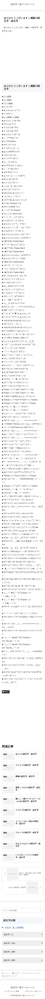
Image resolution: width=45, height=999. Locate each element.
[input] (22, 910)
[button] (41, 910)
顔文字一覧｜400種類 (14, 927)
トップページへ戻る (11, 991)
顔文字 (6, 692)
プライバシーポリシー (33, 991)
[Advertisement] (22, 57)
